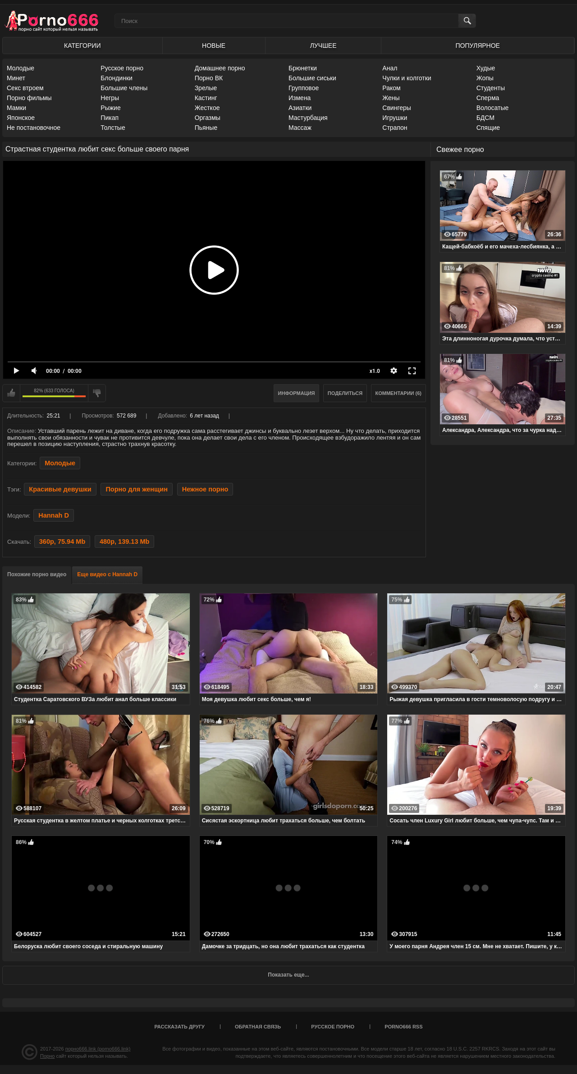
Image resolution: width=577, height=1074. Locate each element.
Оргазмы (207, 117)
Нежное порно (205, 489)
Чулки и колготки (406, 78)
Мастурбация (308, 117)
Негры (110, 97)
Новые (213, 45)
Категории (82, 45)
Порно (47, 1056)
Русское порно (122, 68)
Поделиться (345, 393)
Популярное (478, 45)
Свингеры (396, 107)
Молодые (20, 68)
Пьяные (206, 127)
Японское (21, 117)
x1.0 (375, 371)
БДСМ (485, 117)
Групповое (303, 88)
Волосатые (492, 107)
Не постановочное (33, 127)
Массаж (299, 127)
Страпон (394, 127)
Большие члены (124, 88)
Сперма (487, 97)
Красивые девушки (60, 489)
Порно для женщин (136, 489)
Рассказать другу (179, 1026)
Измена (299, 97)
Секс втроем (25, 88)
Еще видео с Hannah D (107, 574)
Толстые (113, 127)
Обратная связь (258, 1026)
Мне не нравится (97, 393)
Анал (389, 68)
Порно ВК (209, 78)
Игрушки (394, 117)
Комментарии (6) (399, 393)
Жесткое (207, 107)
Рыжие (110, 107)
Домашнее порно (220, 68)
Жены (390, 97)
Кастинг (206, 97)
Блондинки (117, 78)
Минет (16, 78)
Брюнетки (302, 68)
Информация (296, 393)
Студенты (490, 88)
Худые (485, 68)
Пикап (110, 117)
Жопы (485, 78)
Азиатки (299, 107)
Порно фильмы (29, 97)
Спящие (488, 127)
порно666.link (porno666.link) (98, 1048)
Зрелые (206, 88)
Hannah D (53, 515)
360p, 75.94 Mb (62, 541)
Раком (391, 88)
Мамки (16, 107)
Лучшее (323, 45)
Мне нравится (11, 393)
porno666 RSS (403, 1026)
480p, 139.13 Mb (125, 541)
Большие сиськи (312, 78)
